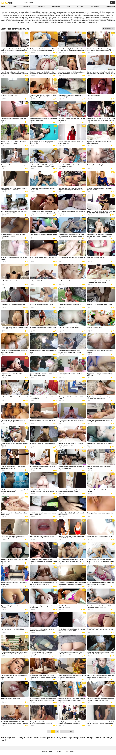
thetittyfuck (110, 7)
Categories (56, 7)
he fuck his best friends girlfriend (29, 12)
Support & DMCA (47, 752)
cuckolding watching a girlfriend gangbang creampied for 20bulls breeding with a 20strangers (70, 12)
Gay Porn (80, 7)
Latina (7, 3)
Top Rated (26, 7)
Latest (14, 7)
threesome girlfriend (27, 14)
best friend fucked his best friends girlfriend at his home (55, 15)
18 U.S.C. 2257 (70, 752)
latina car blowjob (68, 19)
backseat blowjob (39, 14)
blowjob (27, 22)
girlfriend (4, 12)
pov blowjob (24, 19)
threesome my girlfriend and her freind (41, 19)
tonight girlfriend (16, 14)
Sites (68, 7)
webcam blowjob (47, 17)
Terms (59, 752)
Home (3, 7)
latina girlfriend (58, 19)
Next (71, 731)
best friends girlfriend (80, 19)
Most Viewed (41, 7)
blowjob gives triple (50, 14)
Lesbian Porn (94, 7)
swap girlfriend (13, 12)
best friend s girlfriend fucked (62, 17)
